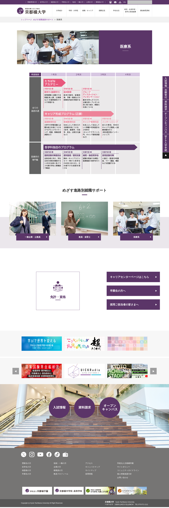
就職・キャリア (87, 10)
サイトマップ (90, 470)
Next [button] (153, 371)
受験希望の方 (32, 2)
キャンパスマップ (92, 467)
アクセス (89, 463)
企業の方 (89, 2)
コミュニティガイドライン (128, 470)
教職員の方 (100, 2)
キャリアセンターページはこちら (129, 276)
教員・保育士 (84, 237)
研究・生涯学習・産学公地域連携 (130, 10)
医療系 (136, 237)
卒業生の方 (65, 2)
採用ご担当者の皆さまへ (124, 304)
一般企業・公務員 (32, 237)
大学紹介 (59, 10)
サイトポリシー (123, 467)
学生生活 (116, 10)
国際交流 (102, 10)
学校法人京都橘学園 (125, 463)
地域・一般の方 (78, 2)
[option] (42, 343)
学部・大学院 (73, 10)
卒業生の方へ (118, 290)
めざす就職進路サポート (43, 19)
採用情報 (89, 474)
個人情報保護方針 (124, 474)
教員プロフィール (61, 474)
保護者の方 (55, 2)
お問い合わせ (122, 477)
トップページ (26, 19)
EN (125, 2)
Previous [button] (15, 371)
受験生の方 (26, 463)
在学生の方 (44, 2)
